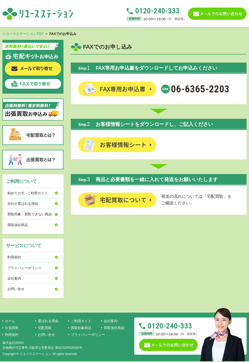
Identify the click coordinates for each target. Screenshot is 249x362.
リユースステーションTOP (22, 34)
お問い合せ (15, 289)
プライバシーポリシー (24, 268)
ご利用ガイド (81, 321)
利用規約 (14, 257)
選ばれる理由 (48, 321)
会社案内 (14, 278)
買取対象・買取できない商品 (29, 214)
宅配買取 (45, 328)
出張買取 (12, 328)
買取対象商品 (81, 328)
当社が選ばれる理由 (22, 204)
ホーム (10, 321)
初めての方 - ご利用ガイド (27, 193)
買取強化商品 (17, 225)
